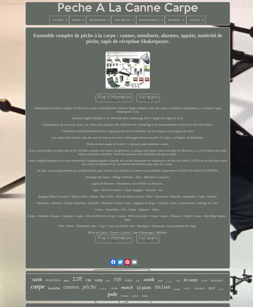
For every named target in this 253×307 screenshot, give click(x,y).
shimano (199, 288)
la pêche (54, 288)
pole (112, 294)
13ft (88, 280)
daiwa (162, 287)
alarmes (222, 289)
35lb (178, 280)
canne (114, 288)
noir (187, 288)
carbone (177, 289)
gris (108, 280)
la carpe (191, 280)
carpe (38, 286)
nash (37, 279)
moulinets (53, 280)
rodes (128, 280)
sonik (148, 279)
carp (99, 280)
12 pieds (144, 287)
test (138, 280)
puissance (217, 280)
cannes (71, 287)
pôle (160, 280)
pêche (89, 286)
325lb (204, 280)
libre (66, 280)
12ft (77, 279)
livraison (124, 296)
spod (211, 288)
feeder (145, 296)
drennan (169, 281)
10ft (117, 279)
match (127, 287)
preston (103, 288)
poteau (135, 296)
